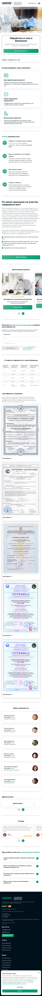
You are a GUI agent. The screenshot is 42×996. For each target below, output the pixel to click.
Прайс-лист (6, 967)
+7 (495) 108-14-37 (32, 3)
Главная (4, 60)
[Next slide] (23, 313)
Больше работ (17, 307)
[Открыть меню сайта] (39, 3)
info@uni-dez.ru (5, 932)
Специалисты (6, 962)
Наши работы (6, 960)
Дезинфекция (6, 943)
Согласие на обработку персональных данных (12, 911)
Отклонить (20, 987)
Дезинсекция (17, 803)
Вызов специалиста (21, 51)
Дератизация (6, 945)
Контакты (5, 969)
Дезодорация (6, 947)
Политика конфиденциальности (9, 909)
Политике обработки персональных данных (14, 983)
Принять (20, 991)
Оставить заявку (8, 935)
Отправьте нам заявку (15, 143)
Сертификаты (6, 965)
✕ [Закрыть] (38, 972)
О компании (6, 958)
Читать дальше (21, 257)
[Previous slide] (19, 313)
